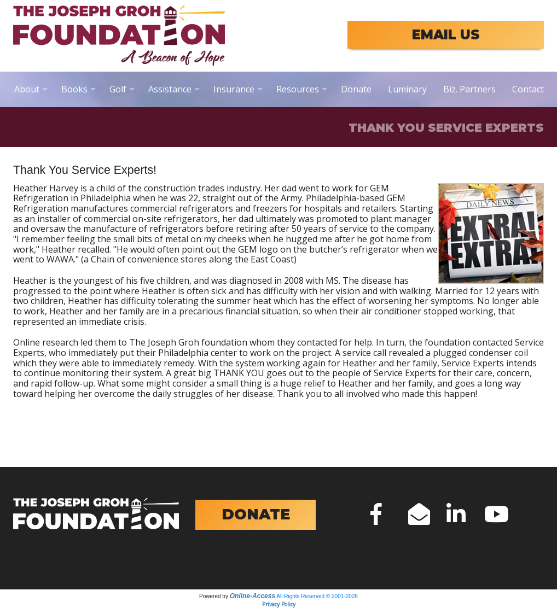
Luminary (407, 89)
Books (74, 89)
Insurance (233, 89)
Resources (297, 89)
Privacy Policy (278, 604)
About (26, 89)
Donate (356, 89)
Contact (528, 89)
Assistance (170, 89)
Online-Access (252, 596)
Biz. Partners (469, 89)
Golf (117, 89)
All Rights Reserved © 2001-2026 (317, 596)
